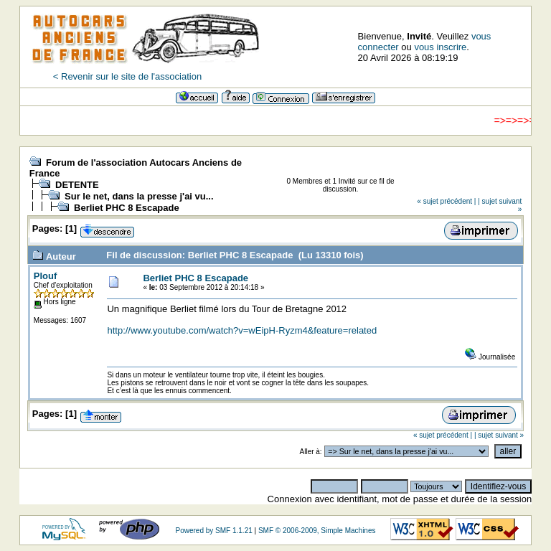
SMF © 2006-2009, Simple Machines (317, 530)
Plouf (45, 275)
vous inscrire (440, 47)
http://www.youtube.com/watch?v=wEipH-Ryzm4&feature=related (242, 330)
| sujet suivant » (499, 435)
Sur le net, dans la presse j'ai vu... (139, 196)
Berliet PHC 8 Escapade (126, 207)
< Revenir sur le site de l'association (127, 76)
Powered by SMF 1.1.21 (213, 530)
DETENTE (77, 184)
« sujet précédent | (446, 201)
